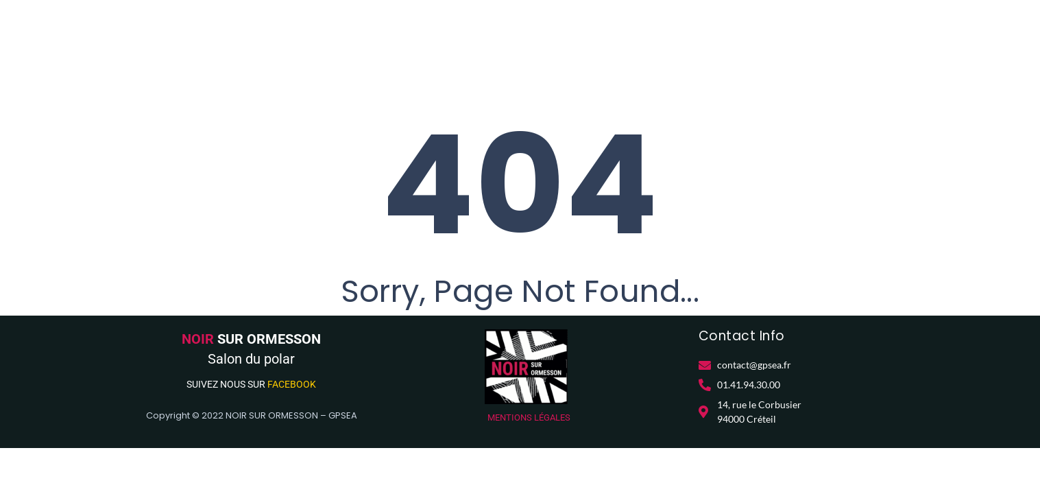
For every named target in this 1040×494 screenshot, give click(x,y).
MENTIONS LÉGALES (528, 417)
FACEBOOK (291, 384)
